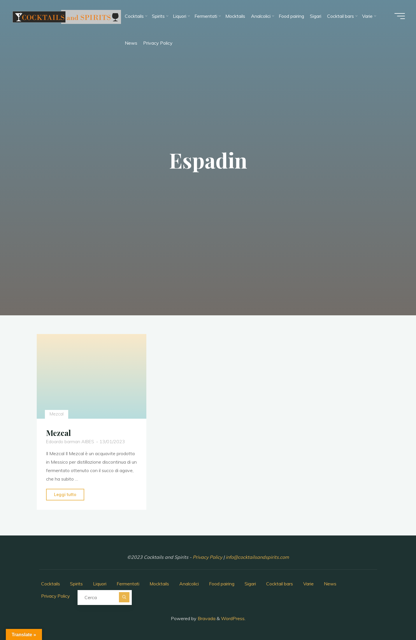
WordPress (233, 618)
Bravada (205, 618)
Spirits (76, 584)
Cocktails (50, 584)
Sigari (251, 584)
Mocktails (160, 584)
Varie (309, 584)
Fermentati (128, 584)
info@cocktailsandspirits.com (257, 557)
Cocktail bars (280, 584)
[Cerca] (125, 597)
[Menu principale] (399, 16)
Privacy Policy (208, 557)
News (330, 584)
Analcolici (189, 584)
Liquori (100, 584)
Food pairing (222, 584)
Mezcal (57, 414)
